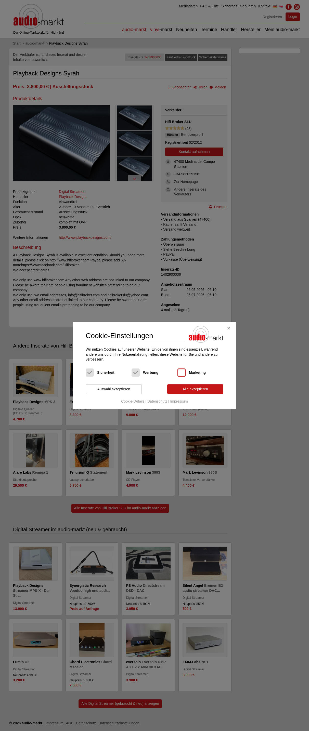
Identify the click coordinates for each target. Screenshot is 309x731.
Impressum (179, 402)
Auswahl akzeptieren (113, 389)
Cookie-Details (132, 402)
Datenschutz (157, 402)
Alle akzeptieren (195, 389)
